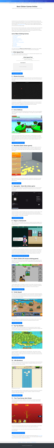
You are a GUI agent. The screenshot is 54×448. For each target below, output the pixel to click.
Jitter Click (27, 1)
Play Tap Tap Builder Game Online (18, 357)
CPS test (13, 53)
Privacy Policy (34, 442)
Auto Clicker (32, 1)
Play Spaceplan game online (17, 217)
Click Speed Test (8, 1)
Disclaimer (28, 442)
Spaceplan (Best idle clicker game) (17, 39)
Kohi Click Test (21, 1)
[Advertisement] (27, 15)
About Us (19, 442)
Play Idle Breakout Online (17, 395)
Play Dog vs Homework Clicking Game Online (20, 255)
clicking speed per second (21, 24)
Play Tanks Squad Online (17, 322)
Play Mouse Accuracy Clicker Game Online (20, 106)
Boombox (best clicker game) (17, 38)
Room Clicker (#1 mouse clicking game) (18, 42)
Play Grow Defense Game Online (18, 142)
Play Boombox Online (16, 183)
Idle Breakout (15, 45)
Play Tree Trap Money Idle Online (18, 432)
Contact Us (24, 442)
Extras (46, 1)
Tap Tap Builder (15, 44)
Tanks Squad (14, 43)
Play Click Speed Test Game (17, 73)
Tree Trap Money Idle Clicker (17, 46)
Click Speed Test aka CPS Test (17, 35)
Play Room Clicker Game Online (18, 289)
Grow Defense (15, 37)
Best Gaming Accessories (39, 1)
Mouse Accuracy (15, 36)
